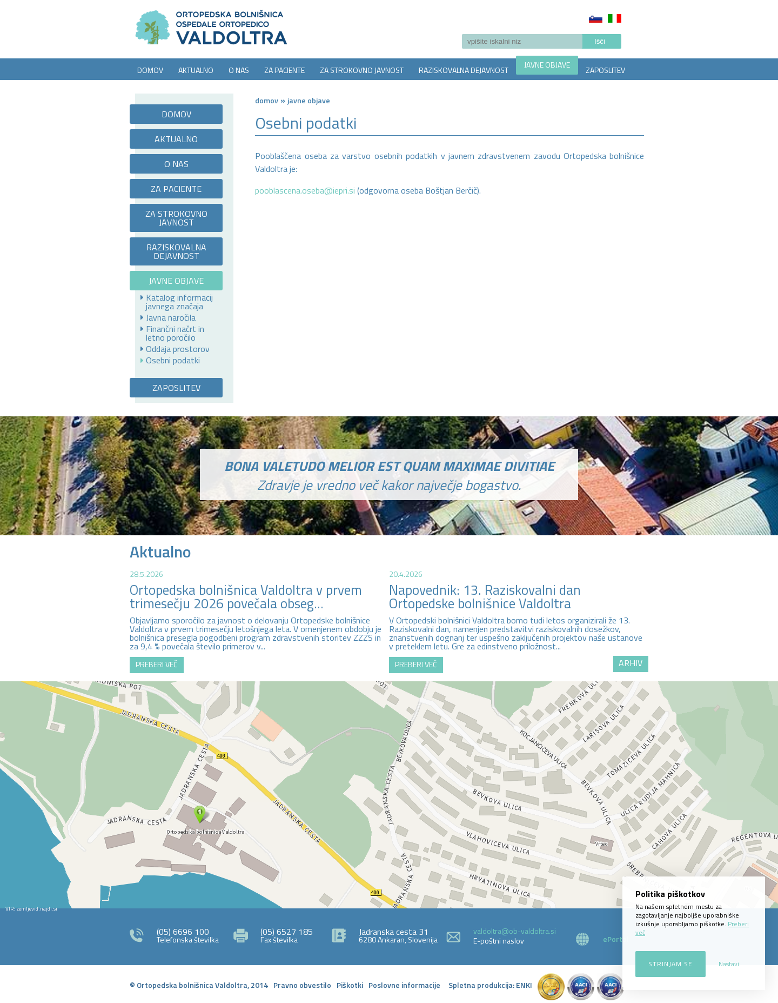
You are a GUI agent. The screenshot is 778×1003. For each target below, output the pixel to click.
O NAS (239, 70)
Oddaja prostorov (178, 348)
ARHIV (630, 662)
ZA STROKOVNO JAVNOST (362, 70)
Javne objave (308, 100)
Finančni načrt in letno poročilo (175, 333)
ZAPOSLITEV (605, 70)
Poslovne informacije (404, 985)
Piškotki (350, 985)
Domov (266, 100)
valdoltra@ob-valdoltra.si (514, 930)
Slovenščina (595, 18)
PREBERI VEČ (157, 664)
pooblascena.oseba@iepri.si (305, 190)
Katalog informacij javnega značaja (179, 301)
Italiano (614, 18)
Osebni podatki (173, 360)
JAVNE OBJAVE (547, 64)
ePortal (616, 939)
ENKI (524, 985)
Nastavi (729, 964)
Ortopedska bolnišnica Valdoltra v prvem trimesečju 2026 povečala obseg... (246, 597)
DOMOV (150, 70)
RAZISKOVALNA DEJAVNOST (463, 70)
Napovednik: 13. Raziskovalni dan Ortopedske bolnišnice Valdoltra (485, 597)
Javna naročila (171, 317)
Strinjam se (670, 964)
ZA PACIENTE (284, 70)
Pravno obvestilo (302, 985)
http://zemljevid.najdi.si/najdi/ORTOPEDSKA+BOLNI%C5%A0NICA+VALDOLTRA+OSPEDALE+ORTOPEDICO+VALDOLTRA (389, 794)
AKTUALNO (195, 70)
